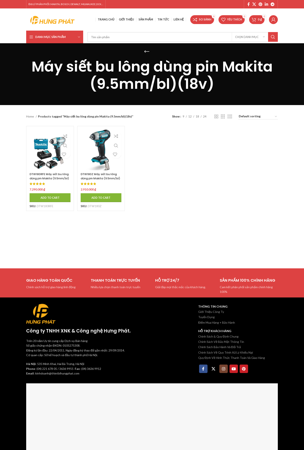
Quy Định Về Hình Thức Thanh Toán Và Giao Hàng (231, 357)
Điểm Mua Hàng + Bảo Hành (216, 322)
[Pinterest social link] (260, 4)
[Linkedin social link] (266, 4)
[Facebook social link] (248, 4)
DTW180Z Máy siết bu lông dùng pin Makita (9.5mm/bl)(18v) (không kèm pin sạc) (99, 178)
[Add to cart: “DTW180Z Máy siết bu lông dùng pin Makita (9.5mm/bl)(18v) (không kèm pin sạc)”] (100, 195)
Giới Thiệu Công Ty (211, 312)
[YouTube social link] (233, 369)
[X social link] (254, 4)
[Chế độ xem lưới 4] (230, 116)
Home (30, 116)
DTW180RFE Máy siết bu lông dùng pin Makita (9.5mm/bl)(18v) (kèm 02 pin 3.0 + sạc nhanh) (47, 178)
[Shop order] (258, 117)
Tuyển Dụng (206, 317)
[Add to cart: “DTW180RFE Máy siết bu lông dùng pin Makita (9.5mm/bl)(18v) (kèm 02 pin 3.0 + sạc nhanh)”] (49, 195)
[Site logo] (52, 19)
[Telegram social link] (272, 4)
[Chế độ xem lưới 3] (223, 116)
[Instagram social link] (223, 369)
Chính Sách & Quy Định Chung (218, 336)
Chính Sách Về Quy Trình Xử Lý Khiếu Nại (225, 352)
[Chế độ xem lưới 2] (216, 116)
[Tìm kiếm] (182, 37)
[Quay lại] (146, 51)
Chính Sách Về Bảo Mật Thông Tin (221, 341)
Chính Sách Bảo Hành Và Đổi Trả (219, 347)
